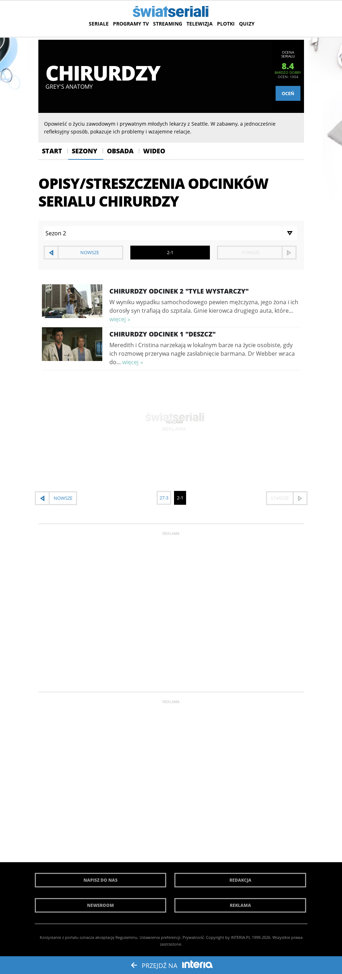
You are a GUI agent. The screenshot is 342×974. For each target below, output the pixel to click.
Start (52, 151)
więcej (117, 319)
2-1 (180, 497)
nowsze (89, 252)
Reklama (240, 905)
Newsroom (100, 905)
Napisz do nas (100, 880)
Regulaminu (126, 937)
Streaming (167, 23)
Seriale (99, 23)
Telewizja (199, 23)
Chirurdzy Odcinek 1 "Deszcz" (162, 334)
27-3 (163, 497)
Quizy (247, 23)
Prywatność (193, 937)
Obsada (120, 151)
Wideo (154, 151)
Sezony (84, 151)
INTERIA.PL (241, 937)
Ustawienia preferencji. (160, 937)
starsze (250, 252)
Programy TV (131, 23)
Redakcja (240, 880)
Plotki (226, 23)
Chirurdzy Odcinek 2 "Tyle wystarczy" (179, 291)
